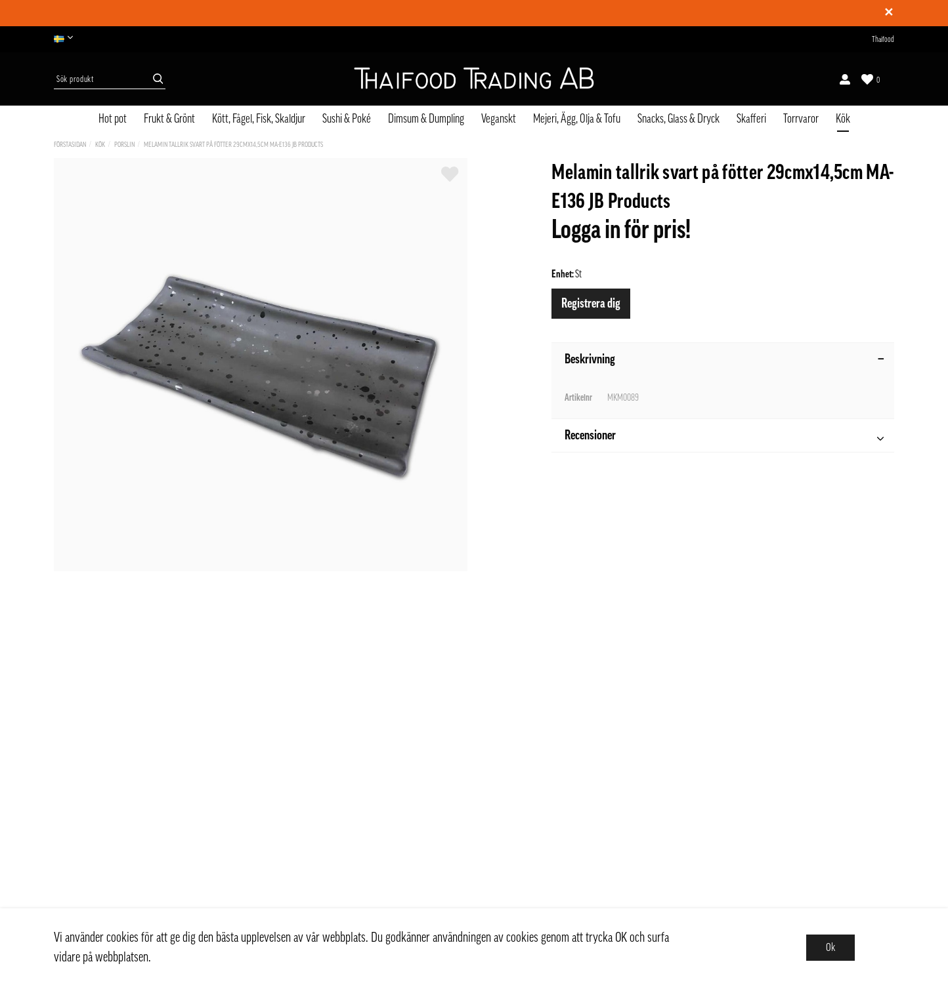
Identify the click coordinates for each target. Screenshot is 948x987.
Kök (843, 119)
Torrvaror (801, 119)
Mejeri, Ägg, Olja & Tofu (576, 119)
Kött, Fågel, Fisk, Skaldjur (258, 119)
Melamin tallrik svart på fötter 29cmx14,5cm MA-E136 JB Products (233, 144)
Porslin (124, 144)
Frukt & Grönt (169, 119)
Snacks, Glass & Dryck (678, 119)
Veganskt (498, 119)
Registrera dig (590, 303)
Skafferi (751, 119)
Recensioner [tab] (724, 437)
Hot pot (112, 119)
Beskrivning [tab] (724, 359)
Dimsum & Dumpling (426, 119)
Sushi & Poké (346, 119)
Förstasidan (70, 144)
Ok (830, 947)
